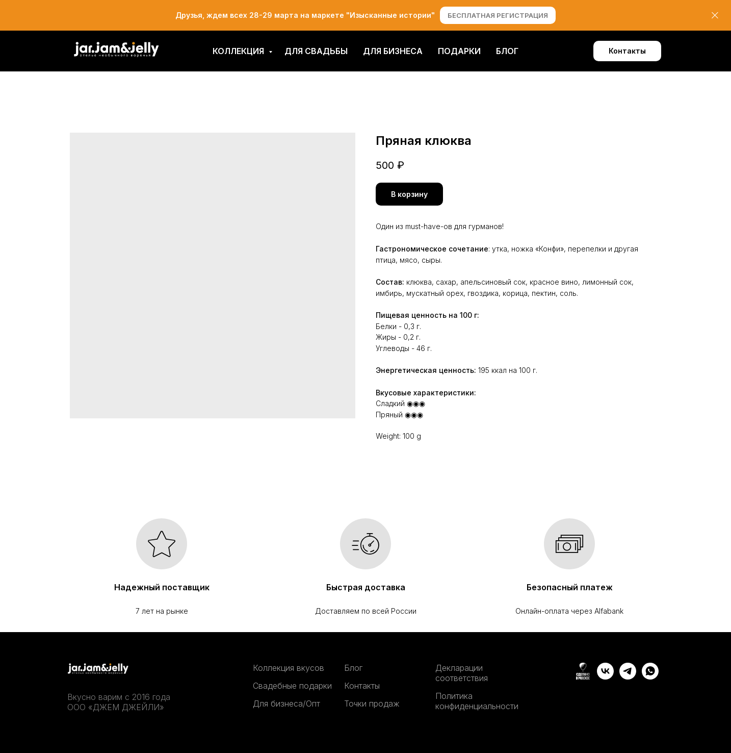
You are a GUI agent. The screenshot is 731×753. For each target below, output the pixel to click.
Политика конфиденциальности (476, 701)
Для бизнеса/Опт (286, 703)
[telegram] (627, 676)
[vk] (605, 676)
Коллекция (239, 51)
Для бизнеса (393, 51)
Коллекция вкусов (288, 668)
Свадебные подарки (292, 686)
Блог (507, 51)
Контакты (362, 686)
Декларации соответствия (461, 673)
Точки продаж (372, 703)
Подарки (459, 51)
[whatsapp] (650, 676)
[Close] (715, 15)
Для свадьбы (316, 51)
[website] (583, 676)
